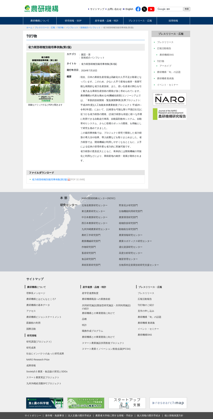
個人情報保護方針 (173, 415)
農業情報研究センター (130, 235)
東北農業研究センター (93, 211)
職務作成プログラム (92, 331)
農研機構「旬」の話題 (149, 317)
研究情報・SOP (73, 20)
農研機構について (39, 20)
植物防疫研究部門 (128, 223)
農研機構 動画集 (146, 322)
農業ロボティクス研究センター (135, 241)
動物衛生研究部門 (128, 229)
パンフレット (72, 28)
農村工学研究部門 (91, 235)
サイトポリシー (33, 415)
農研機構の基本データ (38, 305)
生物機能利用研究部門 (130, 211)
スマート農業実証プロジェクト (42, 377)
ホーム (29, 28)
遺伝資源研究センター (130, 247)
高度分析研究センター (130, 253)
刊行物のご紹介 (146, 305)
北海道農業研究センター (95, 205)
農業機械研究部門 (91, 241)
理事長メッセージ (35, 293)
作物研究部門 (89, 247)
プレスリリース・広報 (140, 20)
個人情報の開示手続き (148, 415)
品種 (84, 319)
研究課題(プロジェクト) (38, 341)
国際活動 (31, 329)
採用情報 (173, 20)
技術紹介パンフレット (90, 28)
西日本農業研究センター (95, 223)
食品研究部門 (89, 259)
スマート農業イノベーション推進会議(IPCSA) (106, 348)
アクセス (31, 311)
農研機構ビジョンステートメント (44, 317)
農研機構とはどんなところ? (41, 299)
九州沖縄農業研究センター (96, 229)
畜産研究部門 (89, 253)
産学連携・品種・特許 (106, 20)
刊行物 (60, 28)
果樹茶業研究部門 (91, 265)
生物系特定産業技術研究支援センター (139, 265)
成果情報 (31, 365)
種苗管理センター (128, 259)
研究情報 (31, 335)
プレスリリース (146, 293)
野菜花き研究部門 (128, 205)
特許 (84, 325)
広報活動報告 (145, 299)
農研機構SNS (145, 334)
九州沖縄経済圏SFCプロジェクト (44, 383)
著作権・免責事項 (54, 415)
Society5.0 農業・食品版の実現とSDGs (47, 371)
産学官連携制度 (90, 293)
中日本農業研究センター (95, 217)
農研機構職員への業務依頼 (96, 299)
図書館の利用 (33, 322)
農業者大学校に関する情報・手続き (114, 415)
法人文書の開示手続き (79, 415)
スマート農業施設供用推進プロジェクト (103, 343)
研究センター (68, 205)
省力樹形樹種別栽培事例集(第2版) (51, 179)
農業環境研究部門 (128, 217)
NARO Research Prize (38, 359)
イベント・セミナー (148, 329)
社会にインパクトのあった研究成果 (45, 353)
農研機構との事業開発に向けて (98, 313)
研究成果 (31, 347)
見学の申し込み (146, 311)
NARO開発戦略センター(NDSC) (98, 198)
